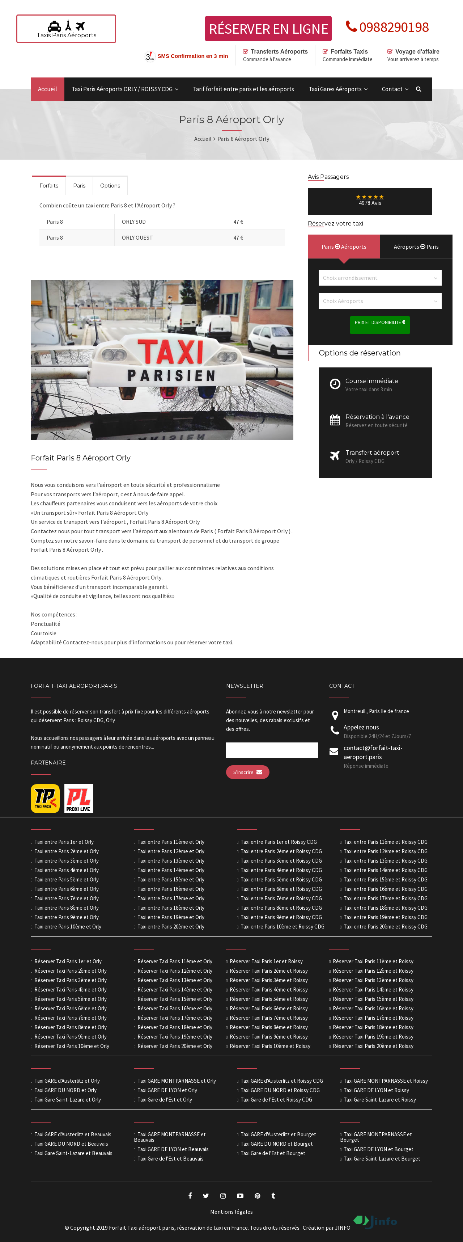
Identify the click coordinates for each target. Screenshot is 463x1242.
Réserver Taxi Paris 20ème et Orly (174, 1046)
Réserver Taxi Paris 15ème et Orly (174, 998)
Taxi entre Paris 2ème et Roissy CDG (281, 851)
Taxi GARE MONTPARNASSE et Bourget (376, 1137)
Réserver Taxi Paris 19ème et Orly (174, 1036)
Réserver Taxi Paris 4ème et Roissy (269, 989)
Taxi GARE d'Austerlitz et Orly (67, 1080)
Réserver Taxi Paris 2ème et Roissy (269, 970)
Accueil (47, 89)
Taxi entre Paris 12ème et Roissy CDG (386, 851)
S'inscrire (247, 772)
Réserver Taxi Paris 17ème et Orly (174, 1017)
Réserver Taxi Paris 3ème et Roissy (269, 980)
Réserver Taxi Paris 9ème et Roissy (269, 1036)
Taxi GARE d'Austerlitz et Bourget (278, 1134)
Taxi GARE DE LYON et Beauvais (173, 1149)
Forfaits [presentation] (48, 185)
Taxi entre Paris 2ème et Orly (66, 851)
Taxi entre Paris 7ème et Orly (66, 898)
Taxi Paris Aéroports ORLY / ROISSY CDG (122, 89)
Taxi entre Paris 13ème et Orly (170, 860)
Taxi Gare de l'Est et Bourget (273, 1153)
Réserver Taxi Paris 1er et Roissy (266, 961)
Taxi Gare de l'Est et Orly (164, 1099)
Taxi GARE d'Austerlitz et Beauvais (72, 1134)
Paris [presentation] (79, 185)
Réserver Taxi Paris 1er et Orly (68, 961)
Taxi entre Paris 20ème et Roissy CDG (386, 926)
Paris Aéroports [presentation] (344, 246)
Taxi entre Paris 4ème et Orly (66, 870)
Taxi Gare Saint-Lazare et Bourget (382, 1158)
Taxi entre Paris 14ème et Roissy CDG (386, 870)
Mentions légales (231, 1211)
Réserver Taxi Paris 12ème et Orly (174, 970)
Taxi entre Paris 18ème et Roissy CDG (386, 907)
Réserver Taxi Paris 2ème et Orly (70, 970)
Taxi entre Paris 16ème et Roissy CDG (386, 888)
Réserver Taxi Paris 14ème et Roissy (373, 989)
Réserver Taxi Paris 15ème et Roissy (373, 998)
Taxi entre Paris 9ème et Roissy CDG (281, 917)
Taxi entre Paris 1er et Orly (64, 841)
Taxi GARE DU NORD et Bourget (277, 1143)
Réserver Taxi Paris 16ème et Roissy (373, 1008)
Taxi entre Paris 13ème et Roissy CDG (386, 860)
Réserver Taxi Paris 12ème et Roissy (373, 970)
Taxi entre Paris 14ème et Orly (170, 870)
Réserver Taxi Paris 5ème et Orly (70, 998)
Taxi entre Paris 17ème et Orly (170, 898)
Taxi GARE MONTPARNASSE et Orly (176, 1080)
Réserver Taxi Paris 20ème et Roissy (373, 1046)
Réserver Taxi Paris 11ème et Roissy (373, 961)
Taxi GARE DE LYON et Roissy (376, 1090)
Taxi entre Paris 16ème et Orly (170, 888)
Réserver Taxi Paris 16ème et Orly (174, 1008)
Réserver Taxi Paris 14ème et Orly (174, 989)
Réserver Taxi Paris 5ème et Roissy (269, 998)
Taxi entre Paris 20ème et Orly (170, 926)
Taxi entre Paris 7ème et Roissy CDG (281, 898)
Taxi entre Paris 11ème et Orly (170, 841)
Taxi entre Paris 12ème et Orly (170, 851)
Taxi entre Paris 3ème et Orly (66, 860)
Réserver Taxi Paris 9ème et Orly (70, 1036)
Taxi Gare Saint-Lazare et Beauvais (73, 1153)
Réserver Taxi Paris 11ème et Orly (174, 961)
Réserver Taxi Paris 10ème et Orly (71, 1046)
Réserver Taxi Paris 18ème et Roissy (373, 1027)
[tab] (49, 185)
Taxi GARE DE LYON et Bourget (378, 1149)
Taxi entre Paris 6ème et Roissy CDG (281, 888)
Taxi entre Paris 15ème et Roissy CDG (386, 879)
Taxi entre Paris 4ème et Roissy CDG (281, 870)
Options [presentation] (110, 185)
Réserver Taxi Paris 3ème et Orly (70, 980)
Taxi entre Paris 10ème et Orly (67, 926)
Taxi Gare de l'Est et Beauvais (170, 1158)
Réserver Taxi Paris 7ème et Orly (70, 1017)
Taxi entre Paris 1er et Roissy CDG (279, 841)
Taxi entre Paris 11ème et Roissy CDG (386, 841)
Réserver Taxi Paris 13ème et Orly (174, 980)
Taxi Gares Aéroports (335, 89)
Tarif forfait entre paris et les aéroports (243, 89)
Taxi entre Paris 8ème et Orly (66, 907)
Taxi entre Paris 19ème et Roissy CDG (386, 917)
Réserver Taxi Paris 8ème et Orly (70, 1027)
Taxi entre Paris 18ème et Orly (170, 907)
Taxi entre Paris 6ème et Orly (66, 888)
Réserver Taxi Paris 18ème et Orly (174, 1027)
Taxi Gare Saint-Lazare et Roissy (380, 1099)
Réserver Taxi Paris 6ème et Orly (70, 1008)
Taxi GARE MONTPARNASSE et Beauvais (170, 1137)
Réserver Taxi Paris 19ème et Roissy (373, 1036)
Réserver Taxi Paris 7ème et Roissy (269, 1017)
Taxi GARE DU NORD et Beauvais (71, 1143)
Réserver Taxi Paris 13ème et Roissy (373, 980)
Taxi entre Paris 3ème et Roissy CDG (281, 860)
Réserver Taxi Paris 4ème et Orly (70, 989)
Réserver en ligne (268, 29)
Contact (392, 89)
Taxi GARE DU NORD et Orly (65, 1090)
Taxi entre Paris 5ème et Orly (66, 879)
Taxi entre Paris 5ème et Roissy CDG (281, 879)
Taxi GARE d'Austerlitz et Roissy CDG (282, 1080)
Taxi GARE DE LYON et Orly (167, 1090)
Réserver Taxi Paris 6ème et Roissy (269, 1008)
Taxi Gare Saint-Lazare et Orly (67, 1099)
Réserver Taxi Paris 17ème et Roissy (373, 1017)
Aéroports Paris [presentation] (416, 246)
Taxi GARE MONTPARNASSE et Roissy (386, 1080)
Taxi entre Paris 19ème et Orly (170, 917)
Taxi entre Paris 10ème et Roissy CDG (282, 926)
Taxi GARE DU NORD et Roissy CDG (280, 1090)
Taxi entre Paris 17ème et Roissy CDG (386, 898)
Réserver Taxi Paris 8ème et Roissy (269, 1027)
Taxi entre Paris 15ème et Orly (170, 879)
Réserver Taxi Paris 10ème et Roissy (270, 1046)
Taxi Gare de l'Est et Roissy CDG (276, 1099)
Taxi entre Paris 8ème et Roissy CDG (281, 907)
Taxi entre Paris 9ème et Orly (66, 917)
